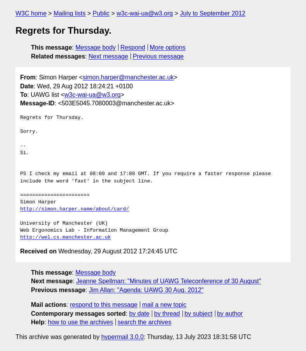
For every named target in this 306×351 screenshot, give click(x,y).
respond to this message (103, 304)
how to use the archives (80, 322)
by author (230, 313)
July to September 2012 (212, 13)
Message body (96, 47)
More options (168, 47)
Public (101, 13)
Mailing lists (69, 13)
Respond (132, 47)
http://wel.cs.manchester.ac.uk (65, 237)
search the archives (145, 322)
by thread (167, 313)
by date (139, 313)
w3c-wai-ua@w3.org (145, 13)
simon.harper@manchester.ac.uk (128, 77)
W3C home (30, 13)
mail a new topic (164, 304)
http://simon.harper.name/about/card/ (74, 209)
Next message (108, 56)
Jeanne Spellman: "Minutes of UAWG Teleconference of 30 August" (168, 281)
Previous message (158, 56)
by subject (198, 313)
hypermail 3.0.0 (122, 337)
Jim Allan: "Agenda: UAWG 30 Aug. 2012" (146, 290)
